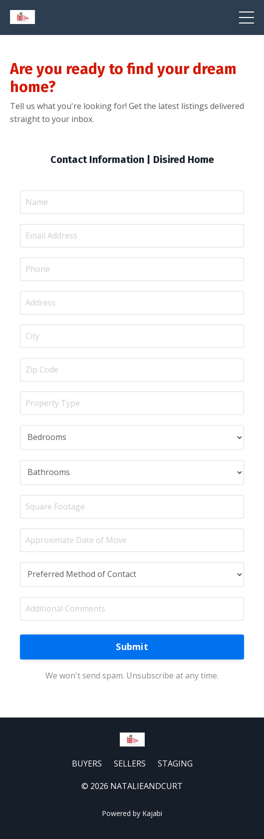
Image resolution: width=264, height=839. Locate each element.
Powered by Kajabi (132, 813)
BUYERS (87, 763)
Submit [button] (132, 646)
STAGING (175, 763)
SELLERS (130, 763)
